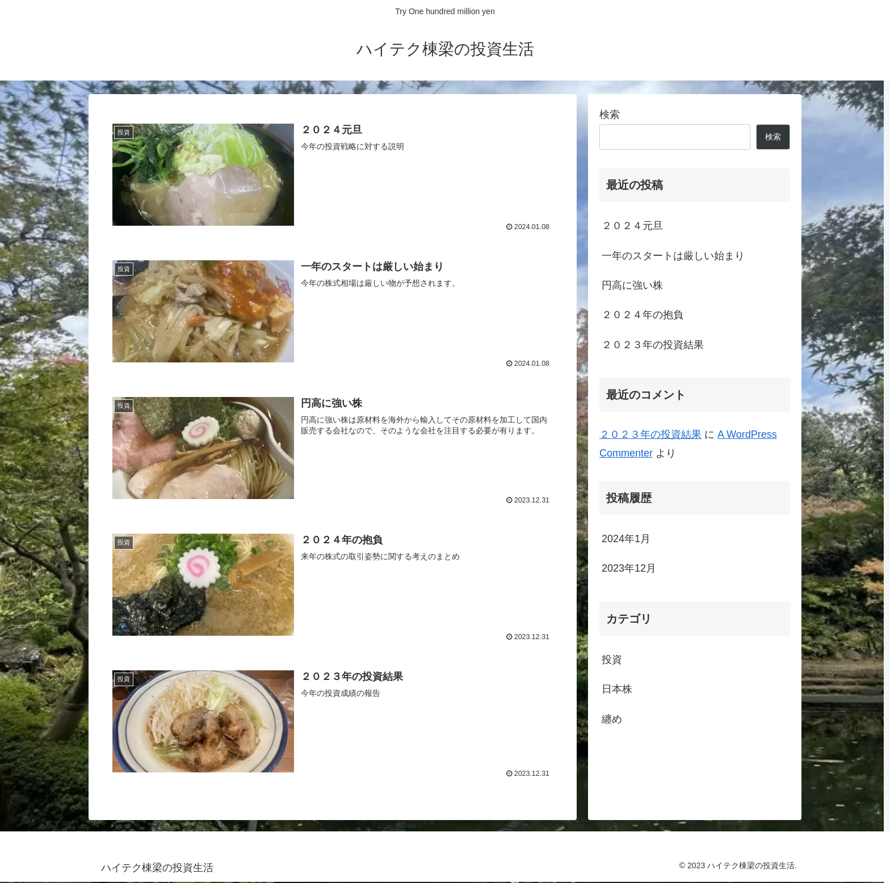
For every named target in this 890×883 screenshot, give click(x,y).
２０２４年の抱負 (642, 314)
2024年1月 (626, 538)
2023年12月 (629, 568)
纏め (612, 719)
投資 (612, 659)
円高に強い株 (632, 285)
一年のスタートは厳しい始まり (673, 255)
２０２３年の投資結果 (653, 344)
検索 (609, 114)
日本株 (617, 689)
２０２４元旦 (632, 225)
